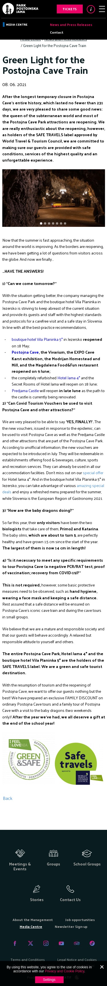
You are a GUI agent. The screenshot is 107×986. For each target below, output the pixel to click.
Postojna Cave (25, 352)
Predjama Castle (25, 390)
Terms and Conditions (28, 959)
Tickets (69, 9)
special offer (93, 472)
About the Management (33, 919)
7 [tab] (65, 224)
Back (7, 798)
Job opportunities (80, 919)
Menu (102, 9)
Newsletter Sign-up (71, 926)
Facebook (15, 943)
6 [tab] (61, 224)
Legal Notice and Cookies (77, 959)
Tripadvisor (76, 943)
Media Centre (16, 24)
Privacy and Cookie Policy (64, 971)
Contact (56, 32)
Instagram (46, 943)
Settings (49, 980)
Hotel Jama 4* (68, 377)
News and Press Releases (71, 24)
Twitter (30, 943)
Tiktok (92, 943)
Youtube (61, 943)
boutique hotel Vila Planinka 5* (37, 339)
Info (91, 9)
